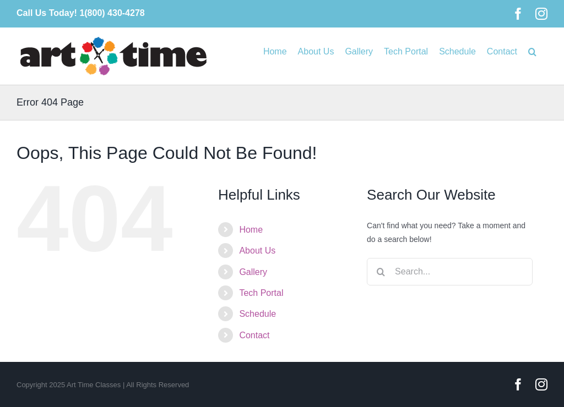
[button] (532, 51)
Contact (254, 335)
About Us (257, 250)
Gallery (253, 272)
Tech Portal (261, 293)
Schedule (257, 313)
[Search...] (450, 271)
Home (251, 229)
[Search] (380, 271)
